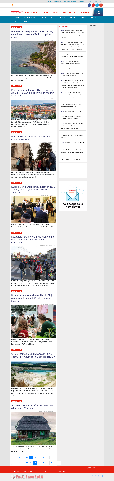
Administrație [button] (85, 12)
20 (35, 457)
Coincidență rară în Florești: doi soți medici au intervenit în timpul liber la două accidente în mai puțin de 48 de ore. (71, 104)
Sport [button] (64, 12)
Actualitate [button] (45, 12)
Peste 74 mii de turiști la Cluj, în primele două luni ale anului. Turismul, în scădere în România (32, 93)
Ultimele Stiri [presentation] (63, 26)
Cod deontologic (57, 1)
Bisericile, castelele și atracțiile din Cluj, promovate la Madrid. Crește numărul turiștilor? (31, 298)
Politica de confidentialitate (70, 1)
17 (27, 463)
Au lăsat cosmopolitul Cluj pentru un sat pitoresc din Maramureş (32, 406)
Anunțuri (62, 18)
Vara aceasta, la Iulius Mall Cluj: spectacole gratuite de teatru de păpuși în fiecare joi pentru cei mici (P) (71, 95)
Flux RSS (16, 5)
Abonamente (81, 1)
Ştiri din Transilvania (30, 18)
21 (44, 463)
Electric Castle (25, 21)
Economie (43, 18)
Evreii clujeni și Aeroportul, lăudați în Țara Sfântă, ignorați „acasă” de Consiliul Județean (33, 189)
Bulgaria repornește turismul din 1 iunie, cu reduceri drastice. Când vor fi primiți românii (32, 34)
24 (43, 457)
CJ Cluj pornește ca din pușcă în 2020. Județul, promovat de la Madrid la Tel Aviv (33, 355)
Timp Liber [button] (73, 12)
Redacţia (49, 1)
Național (83, 18)
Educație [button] (34, 12)
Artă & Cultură (95, 18)
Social (53, 18)
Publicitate (89, 1)
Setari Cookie (98, 1)
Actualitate (16, 27)
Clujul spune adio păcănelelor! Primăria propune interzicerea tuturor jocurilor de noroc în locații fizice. (72, 135)
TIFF (15, 21)
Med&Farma (73, 18)
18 (27, 457)
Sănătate (16, 18)
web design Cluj (97, 476)
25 (47, 457)
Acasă (27, 12)
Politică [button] (56, 12)
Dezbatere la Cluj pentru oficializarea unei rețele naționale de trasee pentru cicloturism (33, 239)
